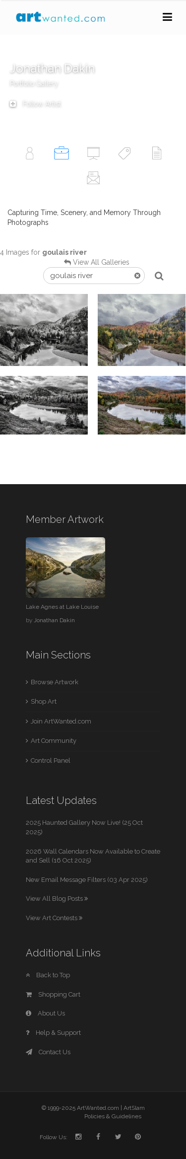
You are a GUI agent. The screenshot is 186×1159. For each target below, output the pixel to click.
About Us (45, 1013)
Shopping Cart (53, 994)
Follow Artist (35, 104)
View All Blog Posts (57, 898)
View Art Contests (54, 918)
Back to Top (48, 975)
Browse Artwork (54, 682)
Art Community (53, 740)
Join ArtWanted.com (61, 721)
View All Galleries (101, 262)
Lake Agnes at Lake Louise (62, 606)
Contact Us (48, 1052)
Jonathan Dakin (54, 620)
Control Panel (50, 760)
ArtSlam (134, 1107)
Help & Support (53, 1032)
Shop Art (44, 701)
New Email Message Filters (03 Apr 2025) (87, 879)
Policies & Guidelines (112, 1116)
